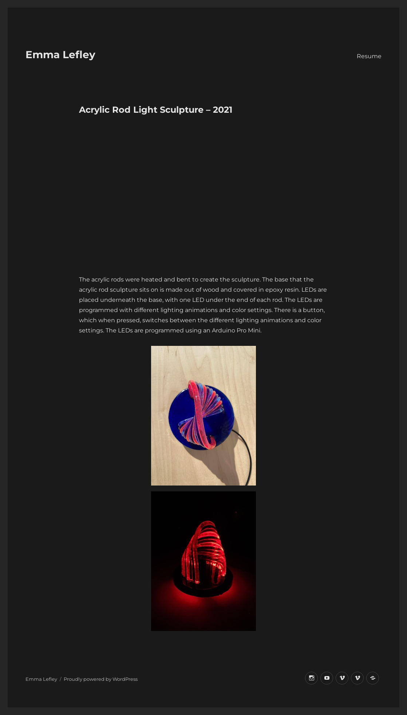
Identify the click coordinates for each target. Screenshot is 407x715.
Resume (369, 56)
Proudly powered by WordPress (101, 679)
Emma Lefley (60, 54)
